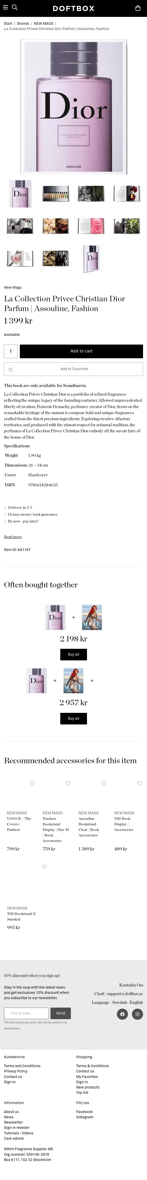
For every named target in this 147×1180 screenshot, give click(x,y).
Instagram (84, 1117)
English (136, 1002)
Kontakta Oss (131, 985)
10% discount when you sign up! (32, 976)
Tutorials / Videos (18, 1133)
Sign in (10, 1082)
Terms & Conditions (92, 1066)
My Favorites (87, 1077)
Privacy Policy (15, 1071)
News (8, 1117)
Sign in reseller (16, 1128)
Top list (82, 1093)
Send (60, 1013)
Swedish (119, 1002)
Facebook (84, 1112)
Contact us (13, 1077)
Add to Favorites (48, 369)
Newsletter (13, 1122)
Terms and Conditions (22, 1066)
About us (11, 1112)
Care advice (14, 1138)
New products (87, 1087)
